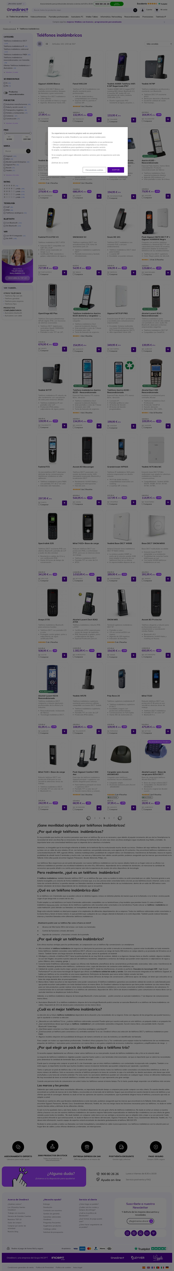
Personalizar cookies (94, 170)
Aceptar (116, 170)
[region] (88, 151)
